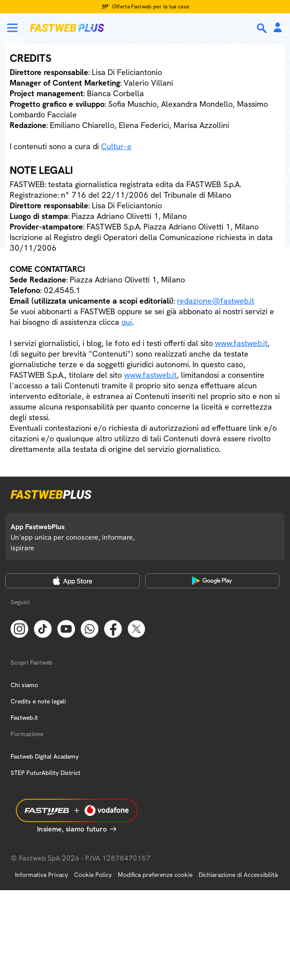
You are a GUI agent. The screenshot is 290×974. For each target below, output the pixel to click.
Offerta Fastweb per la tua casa (150, 6)
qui (126, 322)
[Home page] (67, 28)
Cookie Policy (93, 875)
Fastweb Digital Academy (45, 756)
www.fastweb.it (241, 343)
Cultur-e (116, 146)
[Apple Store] (72, 580)
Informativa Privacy (41, 875)
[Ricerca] (263, 28)
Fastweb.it (24, 718)
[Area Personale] (278, 28)
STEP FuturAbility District (45, 773)
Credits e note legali (38, 701)
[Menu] (12, 28)
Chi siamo (24, 685)
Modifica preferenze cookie (155, 875)
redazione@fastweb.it (215, 301)
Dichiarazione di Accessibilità (238, 875)
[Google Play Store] (212, 580)
